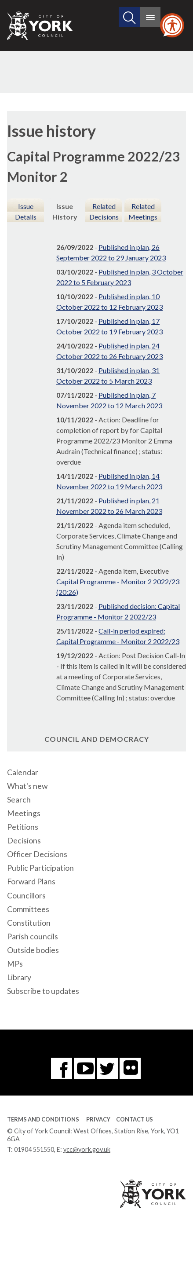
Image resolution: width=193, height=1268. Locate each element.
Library (19, 977)
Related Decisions (104, 211)
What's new (27, 786)
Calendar (22, 772)
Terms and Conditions (43, 1119)
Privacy (98, 1119)
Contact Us (134, 1119)
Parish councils (32, 936)
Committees (28, 909)
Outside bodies (33, 950)
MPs (15, 963)
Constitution (29, 922)
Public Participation (40, 867)
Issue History (64, 211)
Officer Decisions (37, 854)
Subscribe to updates (43, 991)
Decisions (24, 840)
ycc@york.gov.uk (86, 1149)
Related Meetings (142, 211)
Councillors (26, 895)
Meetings (23, 813)
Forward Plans (31, 881)
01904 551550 (34, 1149)
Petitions (22, 827)
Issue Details (25, 211)
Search (19, 799)
